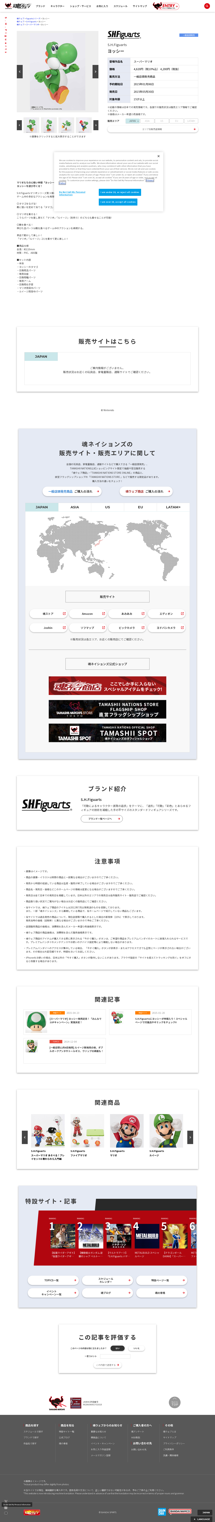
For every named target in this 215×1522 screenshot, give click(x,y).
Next (95, 71)
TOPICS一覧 (51, 1280)
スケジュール (120, 6)
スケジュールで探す (33, 1431)
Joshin (48, 628)
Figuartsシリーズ (33, 18)
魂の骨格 (160, 1293)
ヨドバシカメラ (166, 628)
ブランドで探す (31, 1437)
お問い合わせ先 (138, 1449)
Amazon (87, 614)
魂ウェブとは (169, 1431)
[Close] (158, 156)
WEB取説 (135, 1437)
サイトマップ (140, 6)
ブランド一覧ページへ (100, 818)
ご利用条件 (168, 1449)
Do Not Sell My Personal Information (17, 1504)
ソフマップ (87, 628)
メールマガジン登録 (101, 1455)
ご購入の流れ (70, 491)
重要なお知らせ (98, 1431)
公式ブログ (64, 1437)
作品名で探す (30, 1443)
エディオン (166, 614)
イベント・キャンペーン (103, 1443)
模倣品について (98, 1437)
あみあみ (126, 614)
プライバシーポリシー (174, 1443)
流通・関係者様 (170, 1455)
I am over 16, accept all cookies (118, 202)
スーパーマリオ (32, 24)
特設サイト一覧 (66, 1431)
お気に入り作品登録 (101, 1449)
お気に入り (102, 6)
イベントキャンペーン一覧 (51, 1293)
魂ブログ (106, 1293)
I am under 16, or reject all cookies (120, 192)
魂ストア (48, 614)
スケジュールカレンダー (105, 1280)
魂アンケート (137, 1431)
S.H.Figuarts (31, 21)
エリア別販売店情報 (152, 129)
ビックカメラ (127, 628)
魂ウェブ (20, 18)
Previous (20, 71)
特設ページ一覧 (160, 1280)
